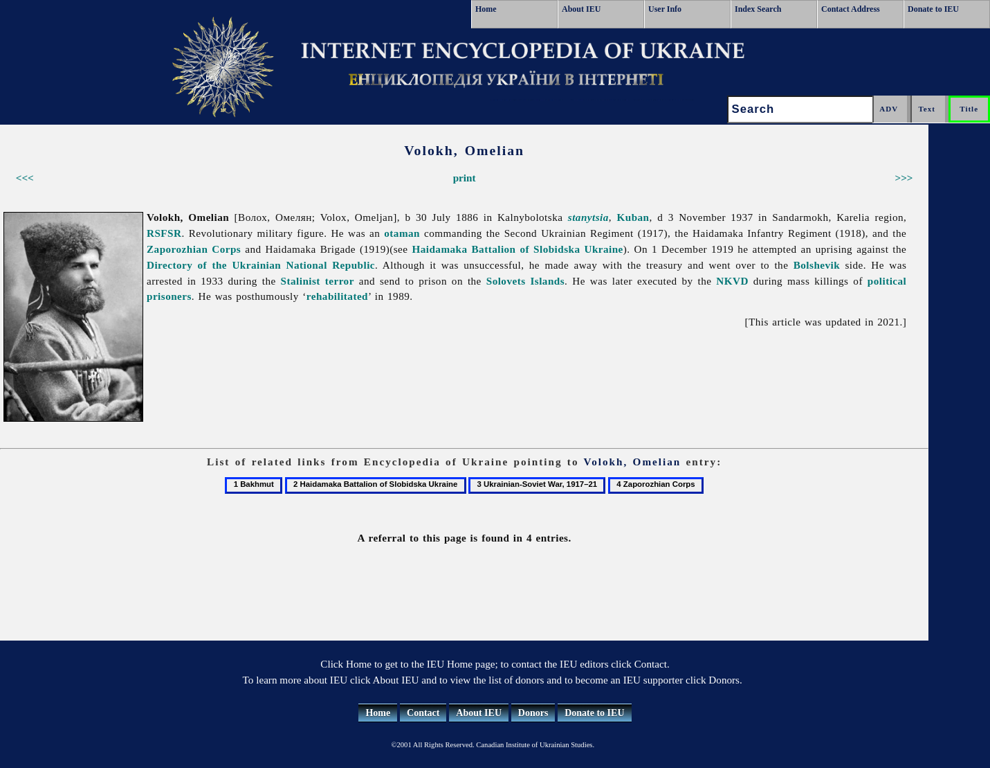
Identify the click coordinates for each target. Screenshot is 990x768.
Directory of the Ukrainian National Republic (261, 265)
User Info (664, 9)
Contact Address (850, 9)
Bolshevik (817, 265)
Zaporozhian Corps (194, 249)
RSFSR (164, 233)
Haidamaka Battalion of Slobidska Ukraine (517, 249)
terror (339, 281)
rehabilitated (337, 296)
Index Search (758, 9)
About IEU (581, 9)
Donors (533, 713)
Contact (423, 713)
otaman (402, 233)
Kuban (632, 217)
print (464, 178)
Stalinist (300, 281)
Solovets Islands (525, 281)
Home (486, 9)
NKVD (732, 281)
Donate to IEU (933, 9)
